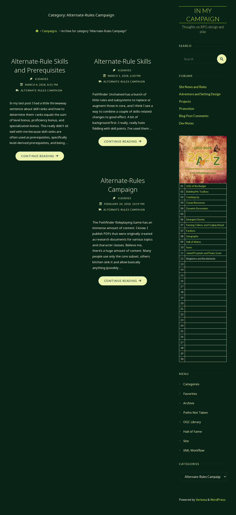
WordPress (217, 500)
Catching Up (192, 197)
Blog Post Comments (194, 116)
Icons (189, 247)
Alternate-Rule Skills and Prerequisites (39, 65)
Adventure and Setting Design (200, 94)
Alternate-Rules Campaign (41, 90)
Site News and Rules (193, 87)
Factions (190, 230)
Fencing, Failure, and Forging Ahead (205, 225)
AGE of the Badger (196, 186)
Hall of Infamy (193, 241)
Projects (185, 101)
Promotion (186, 109)
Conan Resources (195, 202)
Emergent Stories (195, 219)
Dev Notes (186, 123)
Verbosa (201, 500)
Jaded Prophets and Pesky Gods (203, 253)
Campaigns (49, 31)
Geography (192, 236)
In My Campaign (202, 14)
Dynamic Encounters (197, 208)
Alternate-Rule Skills (122, 61)
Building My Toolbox (197, 191)
